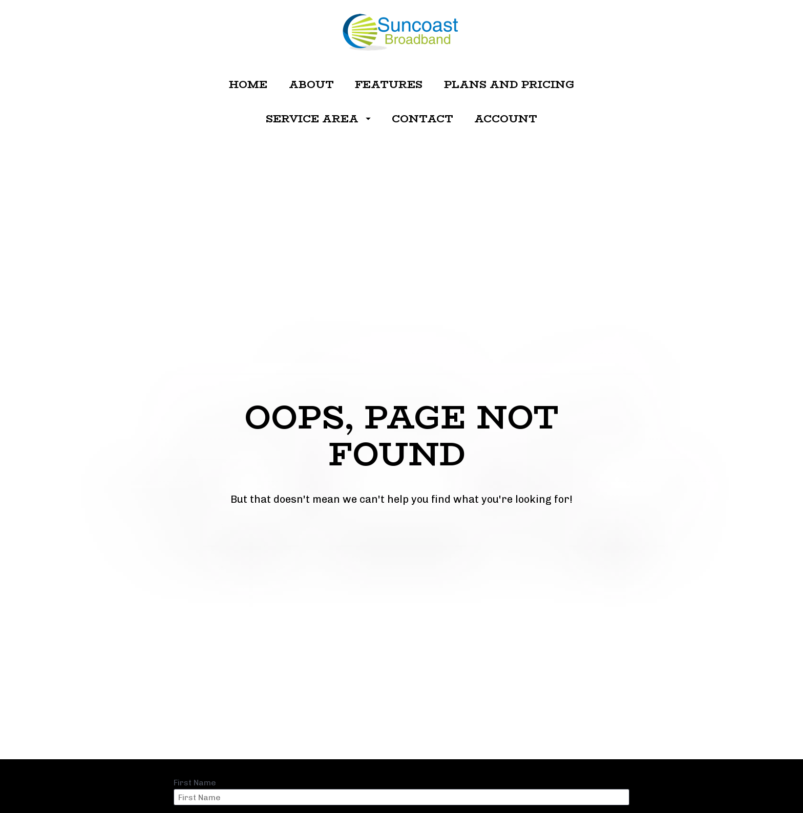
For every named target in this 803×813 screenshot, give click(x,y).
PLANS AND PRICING (509, 84)
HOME (248, 84)
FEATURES (388, 84)
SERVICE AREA (318, 119)
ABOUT (311, 84)
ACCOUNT (505, 119)
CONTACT (422, 119)
